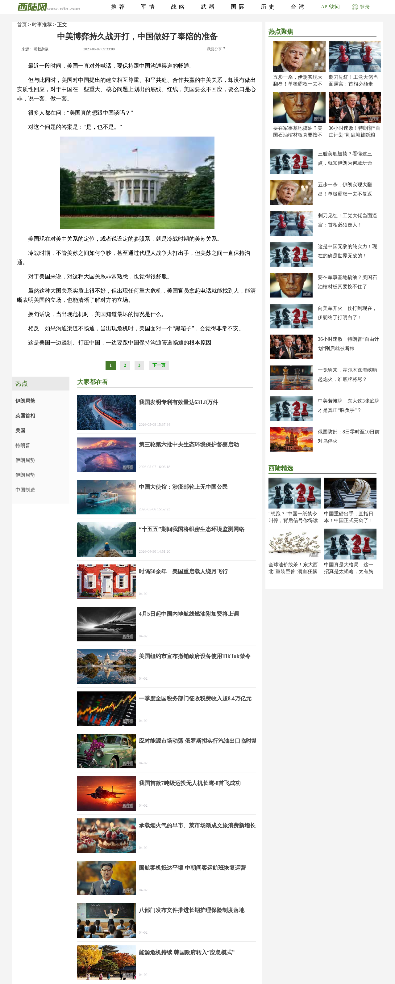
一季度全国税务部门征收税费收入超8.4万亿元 (195, 698)
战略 (179, 7)
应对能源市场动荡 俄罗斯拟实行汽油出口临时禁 (198, 741)
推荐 (119, 7)
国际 (239, 7)
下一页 (158, 365)
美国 (20, 430)
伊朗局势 (25, 400)
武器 (209, 7)
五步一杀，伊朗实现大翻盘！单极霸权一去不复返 (297, 83)
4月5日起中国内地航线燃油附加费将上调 (189, 614)
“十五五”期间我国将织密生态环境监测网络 (191, 529)
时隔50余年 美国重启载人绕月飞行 (183, 571)
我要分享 (216, 49)
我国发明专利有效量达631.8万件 (178, 402)
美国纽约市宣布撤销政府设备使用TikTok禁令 (195, 656)
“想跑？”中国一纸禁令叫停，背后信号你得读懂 (293, 520)
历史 (269, 7)
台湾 (299, 7)
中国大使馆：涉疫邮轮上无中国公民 (183, 487)
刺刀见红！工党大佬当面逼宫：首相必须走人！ (353, 83)
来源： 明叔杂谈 (35, 49)
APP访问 (330, 6)
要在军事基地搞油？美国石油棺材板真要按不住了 (297, 134)
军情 (149, 7)
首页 (22, 24)
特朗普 (22, 445)
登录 (361, 7)
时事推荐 (42, 24)
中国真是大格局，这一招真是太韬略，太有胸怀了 (348, 571)
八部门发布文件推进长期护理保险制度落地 (191, 910)
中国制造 (25, 489)
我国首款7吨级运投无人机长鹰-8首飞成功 (190, 783)
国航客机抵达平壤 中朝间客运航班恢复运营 (192, 868)
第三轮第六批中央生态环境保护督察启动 (189, 444)
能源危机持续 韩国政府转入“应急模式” (187, 952)
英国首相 (25, 415)
